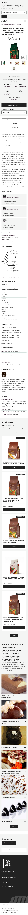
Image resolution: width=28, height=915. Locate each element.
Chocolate (4, 24)
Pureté (7, 239)
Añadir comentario (9, 842)
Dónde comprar (7, 886)
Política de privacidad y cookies (9, 910)
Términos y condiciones (7, 908)
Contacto (5, 882)
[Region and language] (14, 12)
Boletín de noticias (8, 877)
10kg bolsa (14, 414)
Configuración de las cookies (8, 912)
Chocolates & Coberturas (14, 24)
